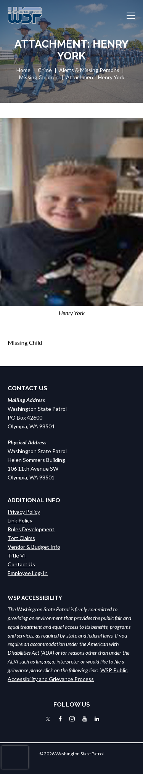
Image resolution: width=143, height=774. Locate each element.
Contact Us (21, 564)
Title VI (17, 555)
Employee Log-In (28, 573)
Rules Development (31, 529)
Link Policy (20, 520)
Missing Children (39, 77)
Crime (45, 70)
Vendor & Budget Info (34, 546)
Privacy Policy (24, 511)
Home (23, 70)
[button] (131, 15)
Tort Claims (21, 538)
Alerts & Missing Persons (89, 70)
